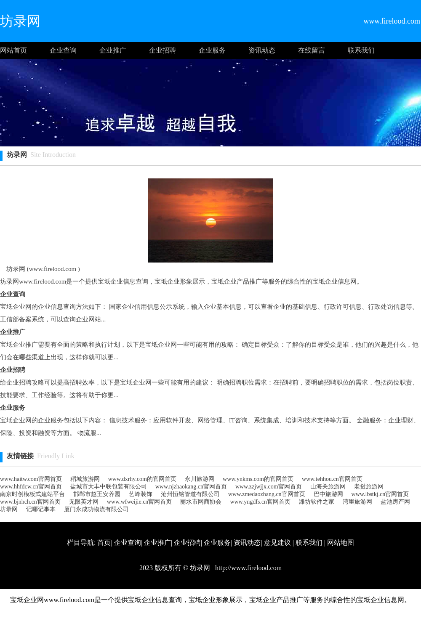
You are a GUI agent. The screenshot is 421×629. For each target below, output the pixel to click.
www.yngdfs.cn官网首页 (260, 502)
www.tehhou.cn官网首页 (332, 479)
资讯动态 (261, 50)
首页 (104, 542)
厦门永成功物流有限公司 (96, 509)
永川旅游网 (199, 479)
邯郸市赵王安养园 (96, 494)
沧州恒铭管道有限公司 (190, 494)
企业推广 (112, 50)
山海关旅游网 (328, 486)
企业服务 (212, 50)
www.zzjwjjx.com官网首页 (268, 486)
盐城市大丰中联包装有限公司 (108, 486)
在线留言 (311, 50)
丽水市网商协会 (200, 502)
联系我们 (361, 50)
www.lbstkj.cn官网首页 (380, 494)
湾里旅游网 (357, 502)
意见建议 (277, 542)
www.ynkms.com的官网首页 (258, 479)
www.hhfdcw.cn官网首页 (31, 486)
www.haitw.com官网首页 (31, 479)
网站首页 (13, 50)
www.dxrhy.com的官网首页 (142, 479)
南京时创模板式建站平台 (32, 494)
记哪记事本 (41, 509)
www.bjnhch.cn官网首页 (30, 502)
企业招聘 (162, 50)
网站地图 (340, 542)
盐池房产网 (395, 502)
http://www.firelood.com (247, 567)
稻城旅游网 (85, 479)
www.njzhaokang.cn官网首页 (191, 486)
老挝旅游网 (369, 486)
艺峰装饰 (140, 494)
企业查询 (63, 50)
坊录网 (9, 509)
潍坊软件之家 (316, 502)
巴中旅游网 (328, 494)
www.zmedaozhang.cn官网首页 (266, 494)
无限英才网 (84, 502)
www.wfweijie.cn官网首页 (139, 502)
